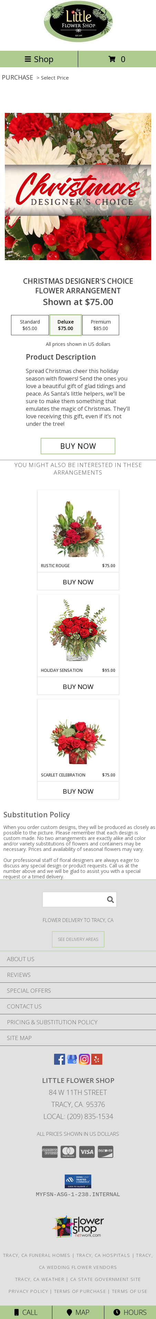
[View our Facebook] (59, 1062)
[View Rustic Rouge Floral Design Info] (78, 526)
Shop (38, 59)
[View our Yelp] (96, 1062)
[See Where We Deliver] (78, 939)
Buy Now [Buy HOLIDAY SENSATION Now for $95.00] (78, 686)
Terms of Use (130, 1291)
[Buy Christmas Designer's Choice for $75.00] (78, 446)
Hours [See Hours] (130, 1312)
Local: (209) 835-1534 (78, 1116)
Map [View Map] (78, 1312)
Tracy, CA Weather (39, 1279)
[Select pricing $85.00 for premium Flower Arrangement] (101, 325)
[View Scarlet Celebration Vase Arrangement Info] (78, 735)
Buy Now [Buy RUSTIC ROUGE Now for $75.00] (78, 581)
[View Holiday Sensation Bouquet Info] (78, 631)
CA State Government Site (105, 1279)
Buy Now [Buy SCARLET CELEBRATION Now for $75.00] (78, 791)
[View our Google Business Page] (71, 1062)
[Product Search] (79, 899)
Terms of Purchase (80, 1291)
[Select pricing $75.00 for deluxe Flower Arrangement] (65, 325)
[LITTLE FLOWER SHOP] (78, 40)
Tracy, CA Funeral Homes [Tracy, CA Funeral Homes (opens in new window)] (37, 1255)
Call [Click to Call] (26, 1312)
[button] (78, 1181)
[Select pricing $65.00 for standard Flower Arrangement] (30, 325)
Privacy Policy (28, 1291)
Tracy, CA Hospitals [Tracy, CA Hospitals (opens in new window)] (103, 1255)
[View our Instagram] (84, 1062)
